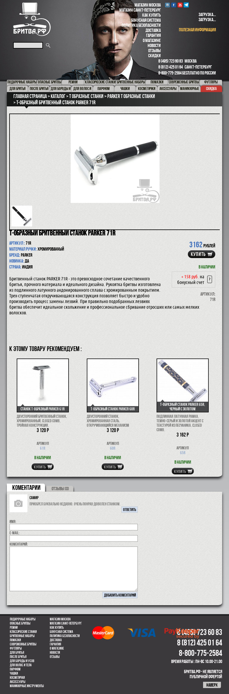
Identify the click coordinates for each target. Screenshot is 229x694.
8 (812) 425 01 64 (170, 66)
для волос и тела (21, 665)
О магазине (152, 40)
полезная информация (197, 29)
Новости (154, 45)
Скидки (154, 55)
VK (167, 4)
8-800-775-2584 (170, 72)
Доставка (153, 30)
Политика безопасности (141, 25)
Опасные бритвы (20, 623)
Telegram (186, 4)
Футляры (16, 648)
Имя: (13, 521)
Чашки (14, 673)
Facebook (173, 4)
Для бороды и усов (22, 661)
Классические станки (23, 632)
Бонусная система (146, 20)
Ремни (14, 627)
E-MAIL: (15, 532)
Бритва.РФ (32, 19)
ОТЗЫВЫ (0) (60, 488)
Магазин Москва (147, 4)
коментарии (26, 487)
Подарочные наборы (22, 619)
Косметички (17, 678)
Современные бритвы (23, 644)
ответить (129, 509)
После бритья (18, 657)
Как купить (151, 15)
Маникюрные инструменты (27, 686)
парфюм (15, 669)
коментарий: (19, 544)
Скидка (211, 88)
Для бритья (17, 652)
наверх (212, 684)
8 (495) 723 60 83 (170, 60)
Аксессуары (17, 682)
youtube (179, 4)
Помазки (15, 640)
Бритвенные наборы (22, 636)
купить (198, 254)
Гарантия (153, 35)
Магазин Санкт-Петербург (140, 10)
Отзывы (154, 50)
